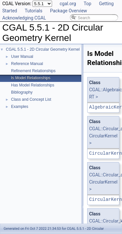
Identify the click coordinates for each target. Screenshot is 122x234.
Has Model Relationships (32, 85)
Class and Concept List (31, 99)
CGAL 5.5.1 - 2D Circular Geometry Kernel (43, 49)
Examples (19, 106)
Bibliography (22, 92)
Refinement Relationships (33, 71)
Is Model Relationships (30, 78)
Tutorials (33, 10)
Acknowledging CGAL (24, 17)
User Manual (22, 56)
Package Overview (68, 10)
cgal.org (68, 3)
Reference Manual (27, 63)
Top (87, 3)
